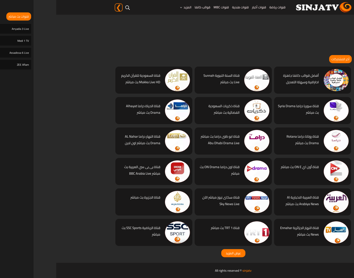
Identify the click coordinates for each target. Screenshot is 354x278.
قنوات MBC (165, 7)
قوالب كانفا (146, 7)
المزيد (131, 7)
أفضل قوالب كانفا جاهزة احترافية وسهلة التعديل (245, 78)
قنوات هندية (184, 7)
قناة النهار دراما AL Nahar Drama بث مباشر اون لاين (86, 139)
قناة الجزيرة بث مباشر (89, 197)
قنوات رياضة (221, 7)
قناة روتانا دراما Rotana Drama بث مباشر (246, 139)
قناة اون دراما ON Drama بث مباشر (163, 170)
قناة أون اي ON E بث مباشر (244, 167)
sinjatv (190, 270)
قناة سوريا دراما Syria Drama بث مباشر (242, 109)
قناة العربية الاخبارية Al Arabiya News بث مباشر (246, 200)
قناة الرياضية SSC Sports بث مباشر (84, 231)
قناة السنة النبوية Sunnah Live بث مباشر (165, 78)
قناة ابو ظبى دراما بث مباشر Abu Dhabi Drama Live (163, 139)
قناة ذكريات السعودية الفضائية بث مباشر (167, 109)
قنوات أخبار (203, 7)
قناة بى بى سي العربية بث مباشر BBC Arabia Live (86, 170)
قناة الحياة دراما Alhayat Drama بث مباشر (87, 109)
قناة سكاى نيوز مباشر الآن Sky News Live (164, 200)
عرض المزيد (177, 253)
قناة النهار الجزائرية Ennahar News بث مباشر (243, 231)
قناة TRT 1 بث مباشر (169, 228)
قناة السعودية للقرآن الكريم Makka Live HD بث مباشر (84, 78)
